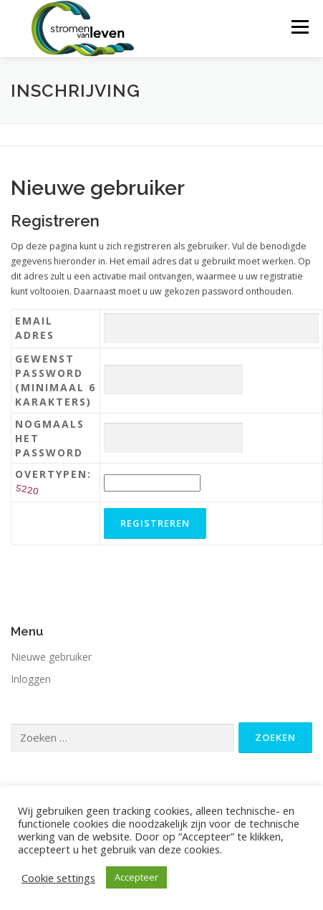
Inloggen (31, 679)
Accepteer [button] (136, 877)
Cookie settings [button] (58, 877)
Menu (299, 27)
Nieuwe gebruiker (51, 657)
